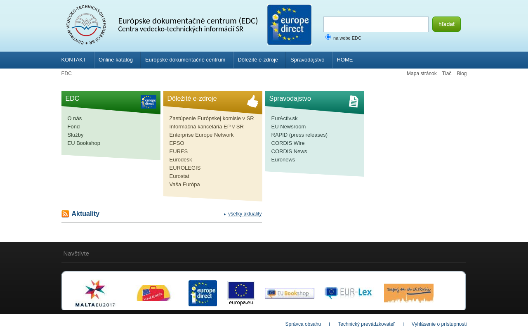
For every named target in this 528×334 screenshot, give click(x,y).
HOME (345, 60)
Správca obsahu (303, 324)
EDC (66, 73)
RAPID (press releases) (299, 135)
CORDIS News (289, 151)
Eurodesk (181, 159)
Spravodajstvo (307, 60)
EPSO (177, 143)
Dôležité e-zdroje (258, 60)
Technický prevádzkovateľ (366, 324)
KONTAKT (73, 60)
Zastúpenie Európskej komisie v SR (212, 118)
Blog (462, 73)
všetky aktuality (245, 214)
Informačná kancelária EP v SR (207, 126)
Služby (76, 135)
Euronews (283, 159)
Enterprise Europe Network (202, 135)
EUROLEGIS (185, 168)
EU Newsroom (288, 126)
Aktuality (86, 213)
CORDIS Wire (288, 143)
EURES (179, 151)
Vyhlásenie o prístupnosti (439, 324)
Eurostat (179, 176)
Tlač (447, 73)
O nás (75, 118)
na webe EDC (347, 38)
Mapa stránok (422, 73)
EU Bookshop (84, 143)
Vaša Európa (185, 184)
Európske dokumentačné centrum (185, 60)
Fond (74, 126)
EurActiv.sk (284, 118)
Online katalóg (116, 60)
